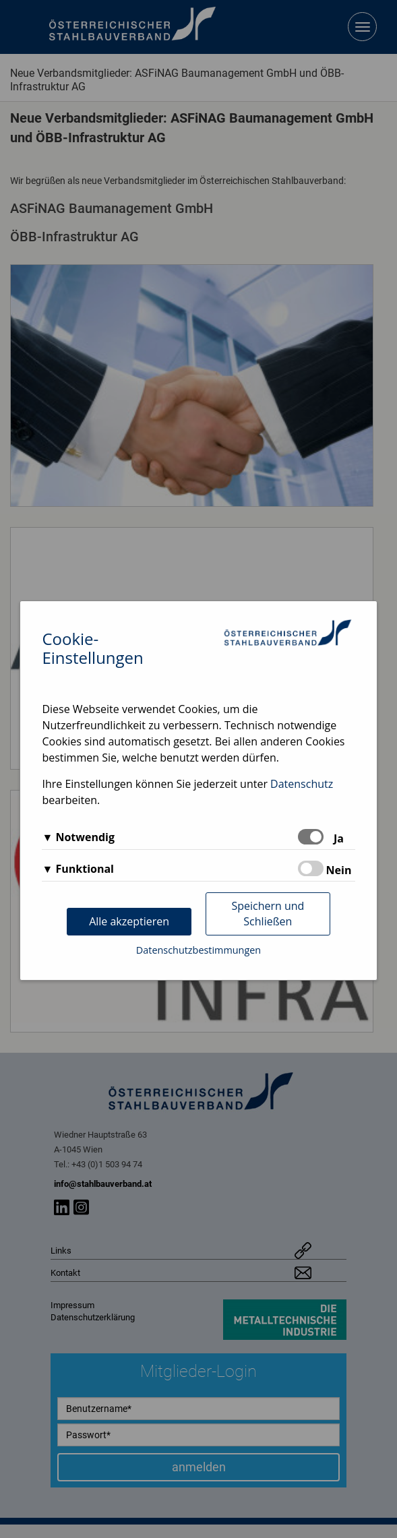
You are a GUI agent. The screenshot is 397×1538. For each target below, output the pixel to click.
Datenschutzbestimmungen (198, 950)
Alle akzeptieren (129, 921)
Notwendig (85, 837)
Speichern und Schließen (267, 913)
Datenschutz (301, 783)
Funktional (84, 868)
